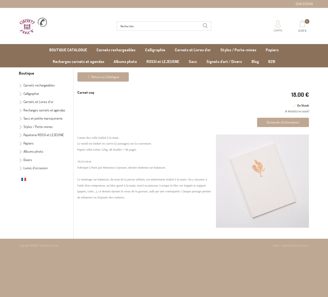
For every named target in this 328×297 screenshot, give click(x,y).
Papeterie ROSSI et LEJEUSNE (43, 135)
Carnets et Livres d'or (193, 49)
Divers (27, 160)
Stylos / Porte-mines (238, 49)
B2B (271, 61)
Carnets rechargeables (116, 49)
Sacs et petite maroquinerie (43, 118)
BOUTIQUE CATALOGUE (68, 49)
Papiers (272, 49)
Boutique (26, 73)
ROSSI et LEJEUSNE (162, 61)
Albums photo (125, 61)
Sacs (193, 61)
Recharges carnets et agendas (78, 61)
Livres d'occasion (35, 168)
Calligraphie (155, 49)
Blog (255, 61)
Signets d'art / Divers (224, 61)
